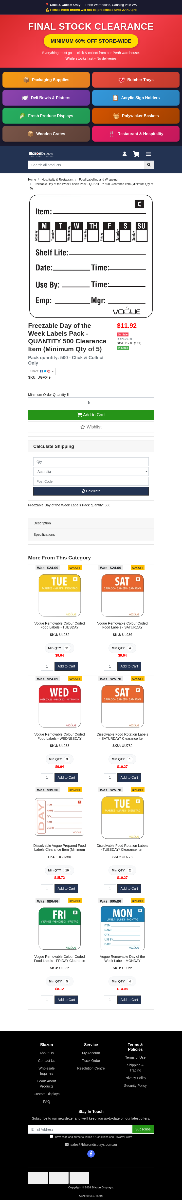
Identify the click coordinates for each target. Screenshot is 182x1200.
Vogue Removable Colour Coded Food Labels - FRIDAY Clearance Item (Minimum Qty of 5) (59, 961)
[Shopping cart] (136, 154)
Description (42, 523)
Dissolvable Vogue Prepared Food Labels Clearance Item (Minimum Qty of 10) (59, 850)
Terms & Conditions (97, 1136)
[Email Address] (80, 1129)
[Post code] (91, 481)
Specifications (44, 534)
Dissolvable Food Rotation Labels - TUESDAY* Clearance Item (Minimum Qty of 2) (122, 850)
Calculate (91, 491)
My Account (91, 1053)
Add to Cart (91, 414)
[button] (91, 427)
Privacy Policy (135, 1078)
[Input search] (86, 165)
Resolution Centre (91, 1068)
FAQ (46, 1102)
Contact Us (46, 1061)
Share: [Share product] (40, 371)
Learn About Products (46, 1083)
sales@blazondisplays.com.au (94, 1144)
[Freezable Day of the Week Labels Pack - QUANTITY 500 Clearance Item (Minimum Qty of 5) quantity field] (91, 402)
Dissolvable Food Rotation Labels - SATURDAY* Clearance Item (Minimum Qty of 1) (122, 738)
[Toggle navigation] (148, 154)
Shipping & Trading (135, 1067)
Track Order (91, 1061)
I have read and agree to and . (91, 1136)
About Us (46, 1053)
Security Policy (135, 1086)
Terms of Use (135, 1057)
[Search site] (149, 165)
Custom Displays (46, 1094)
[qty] (91, 461)
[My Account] (124, 154)
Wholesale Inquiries (46, 1070)
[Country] (91, 471)
